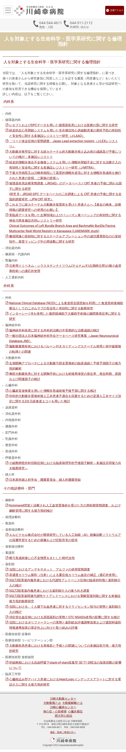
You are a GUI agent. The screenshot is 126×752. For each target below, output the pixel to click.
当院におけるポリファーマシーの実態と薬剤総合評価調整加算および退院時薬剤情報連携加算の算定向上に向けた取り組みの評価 (65, 625)
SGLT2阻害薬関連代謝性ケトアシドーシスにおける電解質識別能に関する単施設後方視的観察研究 (65, 598)
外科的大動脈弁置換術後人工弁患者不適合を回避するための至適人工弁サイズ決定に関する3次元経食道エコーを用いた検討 (65, 398)
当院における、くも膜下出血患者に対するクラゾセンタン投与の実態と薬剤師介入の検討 (65, 609)
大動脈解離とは (72, 703)
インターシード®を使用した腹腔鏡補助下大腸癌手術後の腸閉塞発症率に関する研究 (65, 316)
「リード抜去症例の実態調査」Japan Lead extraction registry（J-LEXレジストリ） (63, 143)
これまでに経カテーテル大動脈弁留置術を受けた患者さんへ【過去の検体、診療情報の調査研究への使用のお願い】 (65, 207)
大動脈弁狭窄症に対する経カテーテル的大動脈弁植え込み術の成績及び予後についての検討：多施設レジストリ (65, 154)
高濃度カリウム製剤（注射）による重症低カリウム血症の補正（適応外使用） (63, 575)
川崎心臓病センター (63, 707)
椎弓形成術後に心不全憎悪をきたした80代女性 (42, 558)
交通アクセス (114, 10)
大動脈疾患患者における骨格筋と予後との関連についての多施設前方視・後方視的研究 (65, 648)
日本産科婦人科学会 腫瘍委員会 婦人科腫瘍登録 (45, 480)
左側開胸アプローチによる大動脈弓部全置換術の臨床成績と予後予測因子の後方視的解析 (65, 365)
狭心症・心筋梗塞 (55, 711)
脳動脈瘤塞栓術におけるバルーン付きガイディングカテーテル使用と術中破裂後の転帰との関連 (65, 348)
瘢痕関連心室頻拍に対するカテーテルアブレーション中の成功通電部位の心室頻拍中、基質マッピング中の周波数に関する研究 (65, 238)
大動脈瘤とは (52, 703)
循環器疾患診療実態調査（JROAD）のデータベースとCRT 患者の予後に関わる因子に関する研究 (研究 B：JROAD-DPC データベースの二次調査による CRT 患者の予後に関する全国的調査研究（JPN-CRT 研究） (65, 191)
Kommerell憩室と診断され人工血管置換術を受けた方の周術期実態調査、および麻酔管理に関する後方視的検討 (65, 508)
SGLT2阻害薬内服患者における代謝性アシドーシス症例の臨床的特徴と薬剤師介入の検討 (65, 582)
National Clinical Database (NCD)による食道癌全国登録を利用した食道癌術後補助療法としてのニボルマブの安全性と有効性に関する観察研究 (66, 305)
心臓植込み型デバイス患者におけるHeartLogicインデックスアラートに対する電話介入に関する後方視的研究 (65, 681)
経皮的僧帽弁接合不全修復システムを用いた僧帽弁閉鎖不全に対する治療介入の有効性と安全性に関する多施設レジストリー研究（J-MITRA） (65, 164)
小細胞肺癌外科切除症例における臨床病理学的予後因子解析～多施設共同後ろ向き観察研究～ (65, 465)
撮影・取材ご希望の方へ (63, 732)
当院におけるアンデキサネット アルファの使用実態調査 (49, 569)
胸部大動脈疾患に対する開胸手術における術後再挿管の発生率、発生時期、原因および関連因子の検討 (65, 376)
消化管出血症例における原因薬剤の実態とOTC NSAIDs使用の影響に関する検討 (64, 617)
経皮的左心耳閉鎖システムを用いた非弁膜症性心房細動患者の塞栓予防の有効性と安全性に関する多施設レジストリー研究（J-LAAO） (65, 133)
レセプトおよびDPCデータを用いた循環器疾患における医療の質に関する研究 (63, 125)
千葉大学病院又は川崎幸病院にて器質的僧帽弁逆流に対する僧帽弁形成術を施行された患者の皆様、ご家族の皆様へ (65, 175)
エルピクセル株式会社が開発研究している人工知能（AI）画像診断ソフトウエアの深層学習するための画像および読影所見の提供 (65, 537)
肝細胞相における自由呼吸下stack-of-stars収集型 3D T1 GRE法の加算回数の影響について (65, 665)
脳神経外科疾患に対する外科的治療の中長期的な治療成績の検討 (54, 330)
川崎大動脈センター (63, 698)
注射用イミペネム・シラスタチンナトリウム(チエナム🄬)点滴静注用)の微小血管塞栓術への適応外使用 (65, 268)
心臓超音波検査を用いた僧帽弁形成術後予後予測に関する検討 (52, 391)
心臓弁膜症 (75, 711)
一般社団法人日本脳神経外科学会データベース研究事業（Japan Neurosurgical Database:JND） (64, 338)
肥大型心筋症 (63, 716)
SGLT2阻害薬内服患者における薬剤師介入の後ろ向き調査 (49, 591)
